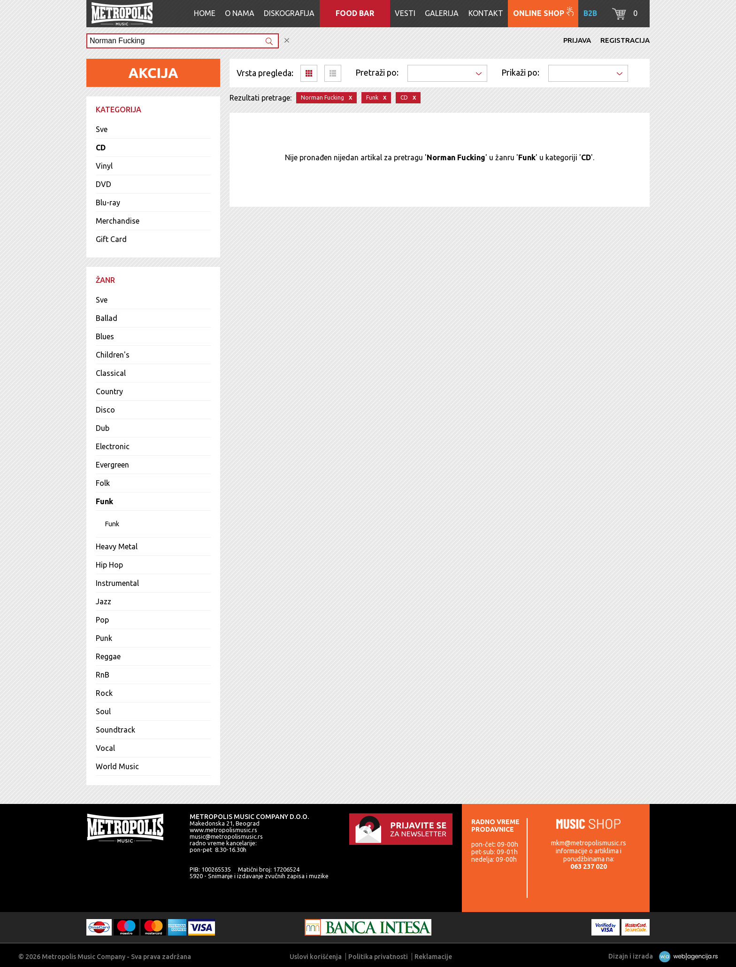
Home (204, 13)
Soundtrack (115, 729)
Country (109, 391)
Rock (104, 693)
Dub (102, 428)
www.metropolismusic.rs (223, 830)
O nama (239, 13)
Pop (102, 620)
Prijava (577, 40)
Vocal (105, 748)
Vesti (405, 13)
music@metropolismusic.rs (226, 836)
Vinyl (104, 166)
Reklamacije (433, 956)
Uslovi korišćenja (316, 956)
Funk (104, 501)
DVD (103, 184)
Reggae (108, 656)
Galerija (442, 13)
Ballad (106, 318)
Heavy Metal (117, 546)
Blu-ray (108, 202)
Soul (103, 711)
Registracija (625, 40)
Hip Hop (109, 565)
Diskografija (289, 13)
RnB (102, 675)
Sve (101, 129)
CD (101, 147)
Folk (103, 483)
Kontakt (485, 13)
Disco (105, 410)
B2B (590, 13)
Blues (105, 336)
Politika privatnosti (378, 956)
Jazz (103, 601)
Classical (111, 373)
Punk (104, 638)
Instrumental (117, 583)
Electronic (113, 446)
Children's (113, 355)
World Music (117, 766)
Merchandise (117, 221)
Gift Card (111, 239)
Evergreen (112, 464)
